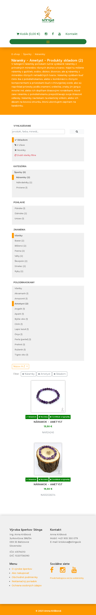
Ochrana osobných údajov (27, 585)
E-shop (15, 54)
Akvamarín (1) (21, 293)
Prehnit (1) (20, 344)
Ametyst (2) (21, 303)
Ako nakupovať (20, 573)
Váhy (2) (19, 256)
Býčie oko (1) (21, 319)
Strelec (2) (20, 266)
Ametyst (44, 373)
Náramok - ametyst (48, 422)
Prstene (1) (21, 187)
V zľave (20, 145)
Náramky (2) (23, 177)
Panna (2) (20, 251)
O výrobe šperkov (22, 568)
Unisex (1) (19, 218)
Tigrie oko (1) (21, 354)
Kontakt (71, 34)
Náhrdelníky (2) (24, 182)
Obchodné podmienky (25, 577)
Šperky (27, 54)
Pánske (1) (20, 208)
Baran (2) (19, 240)
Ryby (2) (19, 271)
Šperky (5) (20, 172)
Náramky (40, 54)
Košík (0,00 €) (29, 34)
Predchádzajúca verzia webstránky (67, 578)
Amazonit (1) (21, 298)
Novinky (20, 150)
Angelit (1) (20, 308)
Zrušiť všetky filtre (25, 155)
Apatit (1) (19, 314)
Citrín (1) (19, 324)
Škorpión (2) (21, 261)
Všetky (19, 235)
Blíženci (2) (20, 245)
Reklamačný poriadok (24, 581)
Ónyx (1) (18, 334)
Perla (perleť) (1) (23, 339)
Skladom (21, 140)
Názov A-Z (19, 366)
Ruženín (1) (20, 349)
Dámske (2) (21, 213)
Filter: (16, 373)
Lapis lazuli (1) (22, 329)
